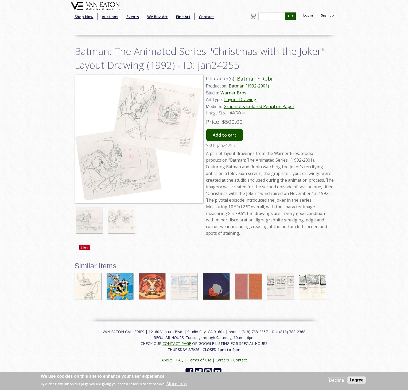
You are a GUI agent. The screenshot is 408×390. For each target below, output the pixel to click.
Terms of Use (199, 360)
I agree (357, 380)
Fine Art (183, 16)
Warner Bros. (233, 93)
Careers (222, 360)
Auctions (110, 16)
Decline (336, 380)
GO (290, 16)
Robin (268, 78)
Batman (247, 78)
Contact (206, 16)
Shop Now (84, 16)
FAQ (180, 360)
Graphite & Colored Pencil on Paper (259, 106)
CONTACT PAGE (176, 343)
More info (176, 384)
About (166, 360)
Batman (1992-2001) (249, 86)
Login (308, 15)
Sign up (327, 15)
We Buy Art (157, 16)
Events (132, 16)
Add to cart (224, 135)
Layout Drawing (240, 99)
